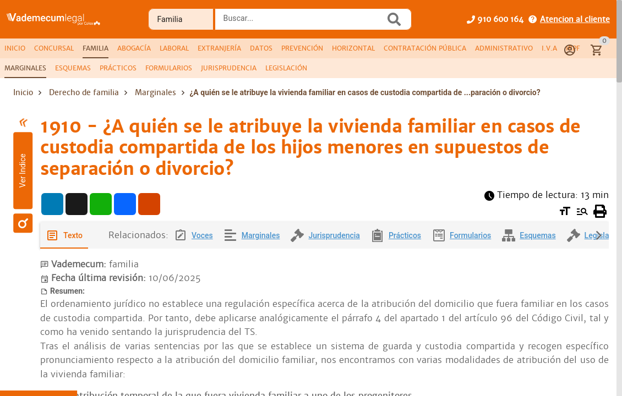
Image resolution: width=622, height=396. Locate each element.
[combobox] (302, 22)
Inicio (23, 92)
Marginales (155, 92)
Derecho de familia (84, 92)
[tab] (15, 48)
